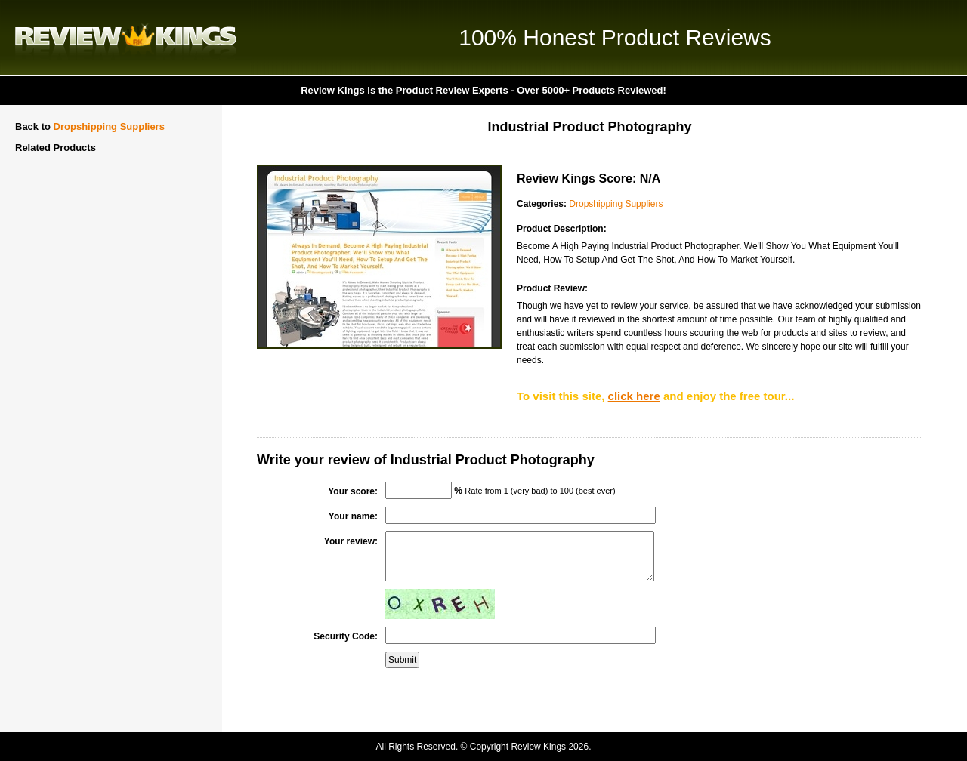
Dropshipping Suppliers (109, 126)
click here (634, 396)
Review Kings (126, 37)
